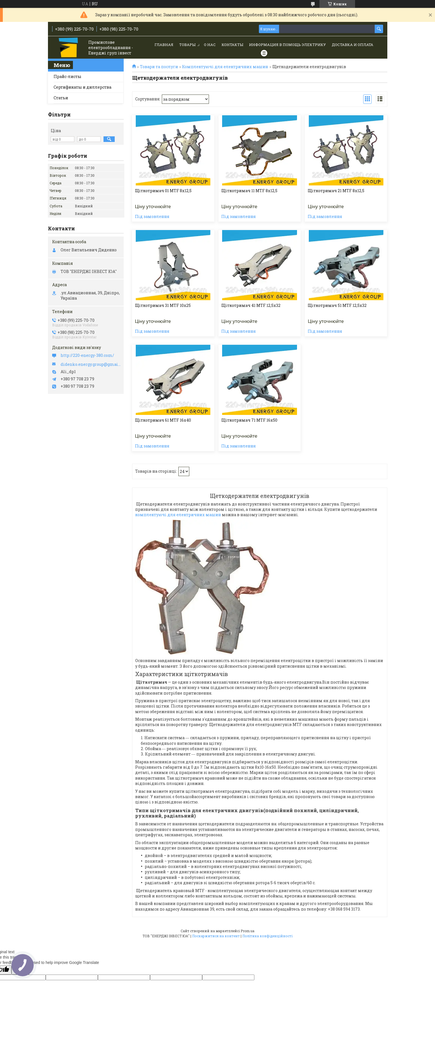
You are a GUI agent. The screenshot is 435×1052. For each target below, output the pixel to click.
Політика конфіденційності (267, 936)
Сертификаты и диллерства (82, 87)
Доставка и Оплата (352, 44)
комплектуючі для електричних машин (178, 514)
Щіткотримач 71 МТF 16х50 (249, 420)
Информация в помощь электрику (287, 44)
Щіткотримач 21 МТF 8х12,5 (336, 190)
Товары (187, 44)
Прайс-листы (67, 76)
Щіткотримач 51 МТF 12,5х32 (337, 305)
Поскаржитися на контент (216, 936)
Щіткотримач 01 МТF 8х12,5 (163, 190)
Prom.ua (247, 931)
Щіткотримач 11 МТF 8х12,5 (249, 190)
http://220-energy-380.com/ (87, 355)
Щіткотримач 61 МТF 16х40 (163, 420)
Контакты (232, 44)
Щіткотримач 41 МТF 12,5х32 (250, 305)
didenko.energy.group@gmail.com (91, 364)
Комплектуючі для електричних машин (225, 66)
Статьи (61, 97)
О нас (210, 44)
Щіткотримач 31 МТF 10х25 (163, 305)
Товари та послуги (159, 66)
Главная (164, 44)
